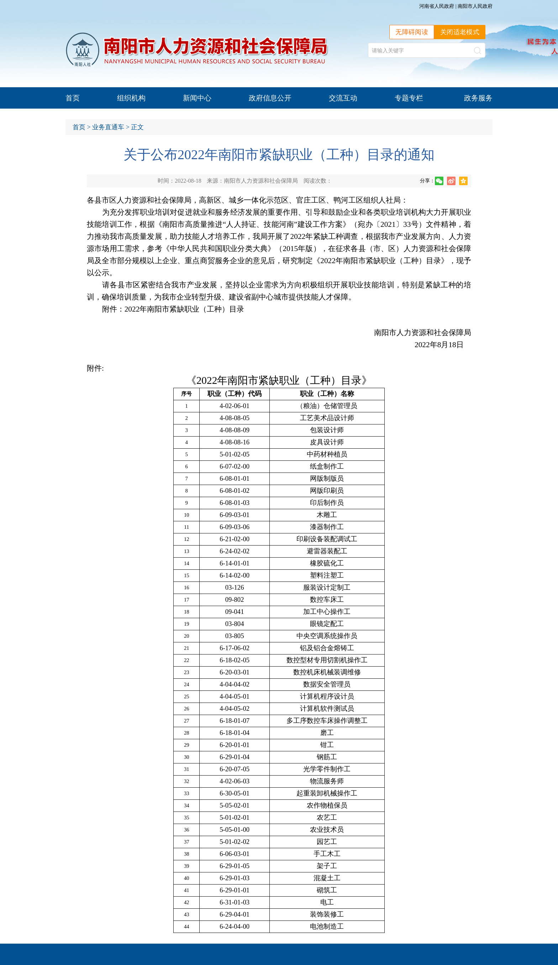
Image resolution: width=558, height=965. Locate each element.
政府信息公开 (270, 98)
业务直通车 (108, 127)
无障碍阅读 (411, 32)
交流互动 (343, 98)
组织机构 (131, 98)
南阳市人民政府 (475, 6)
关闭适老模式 (459, 32)
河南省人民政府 (436, 6)
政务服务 (478, 98)
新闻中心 (197, 98)
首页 (72, 98)
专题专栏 (409, 98)
